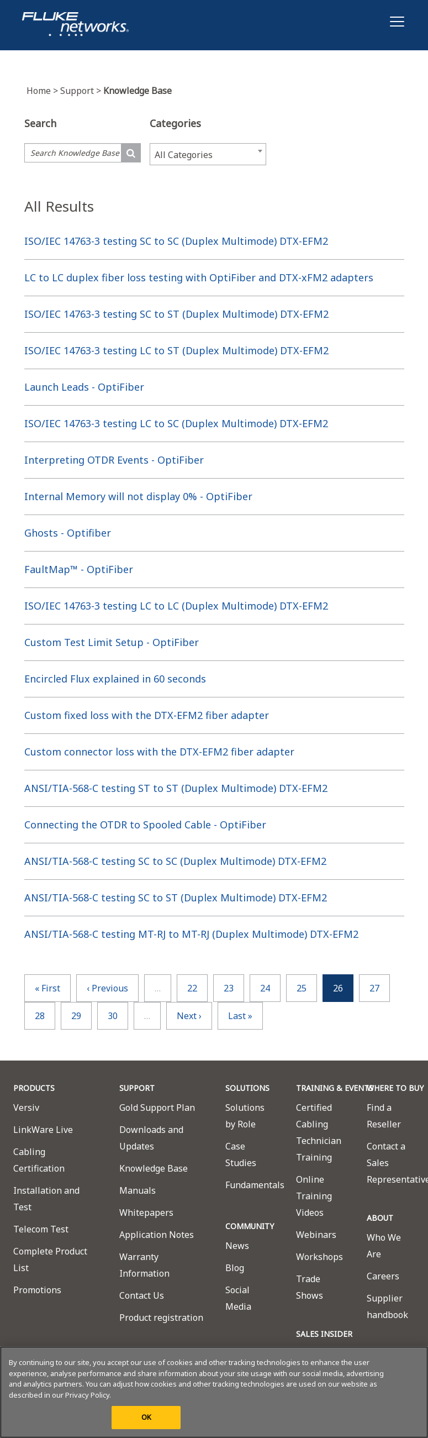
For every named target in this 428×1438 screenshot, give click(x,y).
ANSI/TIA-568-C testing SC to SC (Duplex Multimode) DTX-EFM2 (175, 861)
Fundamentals (254, 1185)
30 (113, 1016)
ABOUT (380, 1218)
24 (265, 988)
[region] (214, 1392)
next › (189, 1016)
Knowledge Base (153, 1168)
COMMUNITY (249, 1226)
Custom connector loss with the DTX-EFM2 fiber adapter (159, 751)
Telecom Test (40, 1229)
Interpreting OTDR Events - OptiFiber (114, 459)
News (237, 1246)
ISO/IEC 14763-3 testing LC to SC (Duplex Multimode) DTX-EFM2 (176, 423)
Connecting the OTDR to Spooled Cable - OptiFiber (145, 824)
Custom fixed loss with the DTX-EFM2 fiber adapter (146, 715)
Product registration (161, 1317)
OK (146, 1417)
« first (47, 988)
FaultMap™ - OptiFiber (78, 569)
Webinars (316, 1235)
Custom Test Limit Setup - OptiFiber (111, 642)
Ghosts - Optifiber (67, 532)
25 (302, 988)
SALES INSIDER (324, 1334)
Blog (234, 1268)
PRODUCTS (34, 1088)
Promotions (37, 1290)
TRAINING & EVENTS (334, 1088)
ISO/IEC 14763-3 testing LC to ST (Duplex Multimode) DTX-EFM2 (176, 350)
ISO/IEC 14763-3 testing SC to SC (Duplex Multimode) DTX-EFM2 (176, 241)
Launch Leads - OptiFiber (84, 386)
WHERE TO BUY (395, 1088)
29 (76, 1016)
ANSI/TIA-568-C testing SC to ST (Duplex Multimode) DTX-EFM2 (175, 897)
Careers (383, 1276)
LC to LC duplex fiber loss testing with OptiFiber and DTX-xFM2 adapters (198, 277)
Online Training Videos (314, 1196)
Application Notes (156, 1235)
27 (374, 988)
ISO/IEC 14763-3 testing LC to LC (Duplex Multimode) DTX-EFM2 (176, 605)
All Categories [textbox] (184, 155)
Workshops (319, 1257)
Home (43, 91)
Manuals (137, 1190)
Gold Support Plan (157, 1107)
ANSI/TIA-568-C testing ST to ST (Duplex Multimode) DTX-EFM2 (175, 788)
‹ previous (107, 988)
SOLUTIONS (247, 1088)
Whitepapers (146, 1212)
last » (240, 1016)
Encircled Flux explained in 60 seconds (115, 678)
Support (81, 91)
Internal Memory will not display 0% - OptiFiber (138, 496)
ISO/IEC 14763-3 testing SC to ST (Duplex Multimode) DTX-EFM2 (176, 314)
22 (192, 988)
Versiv (26, 1107)
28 (40, 1016)
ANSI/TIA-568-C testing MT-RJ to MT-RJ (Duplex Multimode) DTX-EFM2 (191, 934)
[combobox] (208, 154)
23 (229, 988)
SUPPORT (137, 1088)
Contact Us (141, 1295)
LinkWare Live (43, 1130)
